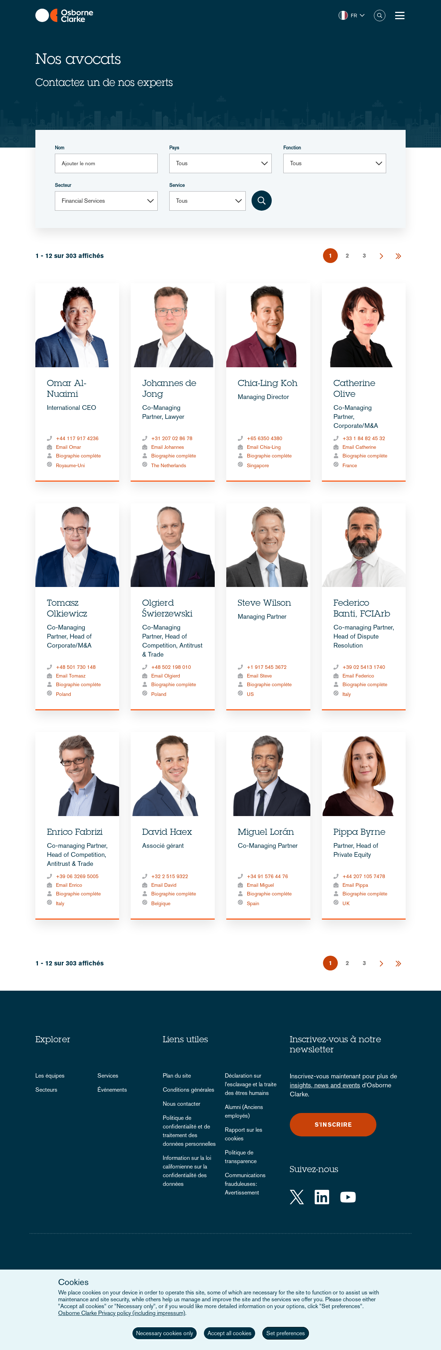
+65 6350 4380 (264, 438)
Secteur (63, 185)
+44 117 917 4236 (77, 438)
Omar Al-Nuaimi (66, 389)
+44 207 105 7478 (363, 876)
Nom (59, 147)
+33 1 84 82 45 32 (363, 438)
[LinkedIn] (322, 1197)
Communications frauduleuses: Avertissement (245, 1184)
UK (346, 903)
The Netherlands (168, 465)
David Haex (167, 833)
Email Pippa (355, 885)
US (250, 694)
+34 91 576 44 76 (267, 876)
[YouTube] (348, 1197)
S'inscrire (333, 1124)
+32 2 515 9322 (169, 876)
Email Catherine (359, 447)
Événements (112, 1089)
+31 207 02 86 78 (171, 438)
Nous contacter (181, 1103)
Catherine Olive (354, 389)
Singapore (258, 465)
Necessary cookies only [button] (164, 1333)
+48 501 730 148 (76, 667)
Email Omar (68, 447)
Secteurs (46, 1089)
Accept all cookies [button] (230, 1333)
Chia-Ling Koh (267, 384)
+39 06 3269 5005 (77, 876)
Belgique (160, 903)
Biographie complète (78, 455)
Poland (63, 694)
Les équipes (50, 1075)
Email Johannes (167, 447)
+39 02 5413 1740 (363, 667)
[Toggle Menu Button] (400, 15)
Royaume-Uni (70, 465)
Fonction (292, 147)
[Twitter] (297, 1197)
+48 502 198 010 (171, 667)
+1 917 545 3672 (267, 667)
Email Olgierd (165, 676)
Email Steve (259, 676)
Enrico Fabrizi (74, 833)
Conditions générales (188, 1089)
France (349, 465)
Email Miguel (260, 885)
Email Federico (358, 676)
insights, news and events (325, 1085)
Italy (346, 694)
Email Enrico (69, 885)
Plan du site (177, 1075)
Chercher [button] (379, 15)
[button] (351, 15)
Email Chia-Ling (264, 447)
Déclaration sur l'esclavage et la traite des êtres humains (250, 1084)
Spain (253, 903)
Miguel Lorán (266, 833)
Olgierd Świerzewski (167, 609)
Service (177, 185)
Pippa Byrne (359, 833)
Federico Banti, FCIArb (361, 609)
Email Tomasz (71, 676)
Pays (174, 147)
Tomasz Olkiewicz (67, 609)
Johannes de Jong (169, 389)
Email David (163, 885)
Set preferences (285, 1333)
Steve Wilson (264, 604)
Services (107, 1075)
